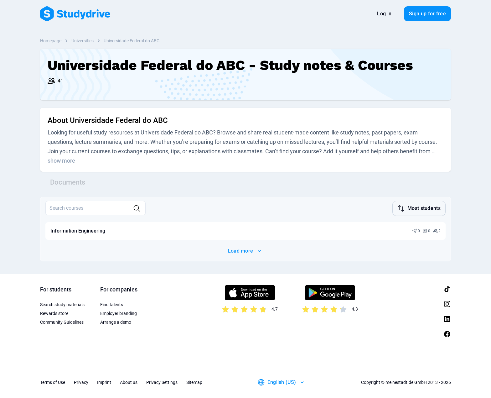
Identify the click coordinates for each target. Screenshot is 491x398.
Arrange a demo (115, 322)
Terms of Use (52, 382)
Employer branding (118, 313)
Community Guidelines (62, 322)
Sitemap (194, 382)
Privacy (81, 382)
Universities (82, 40)
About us (128, 382)
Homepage (50, 40)
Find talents (111, 304)
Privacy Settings (162, 382)
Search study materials (62, 304)
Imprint (104, 382)
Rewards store (54, 313)
